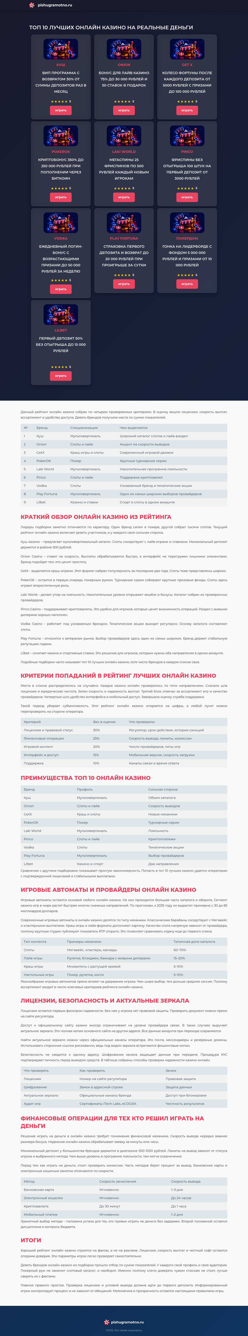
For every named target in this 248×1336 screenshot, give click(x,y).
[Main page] (124, 5)
